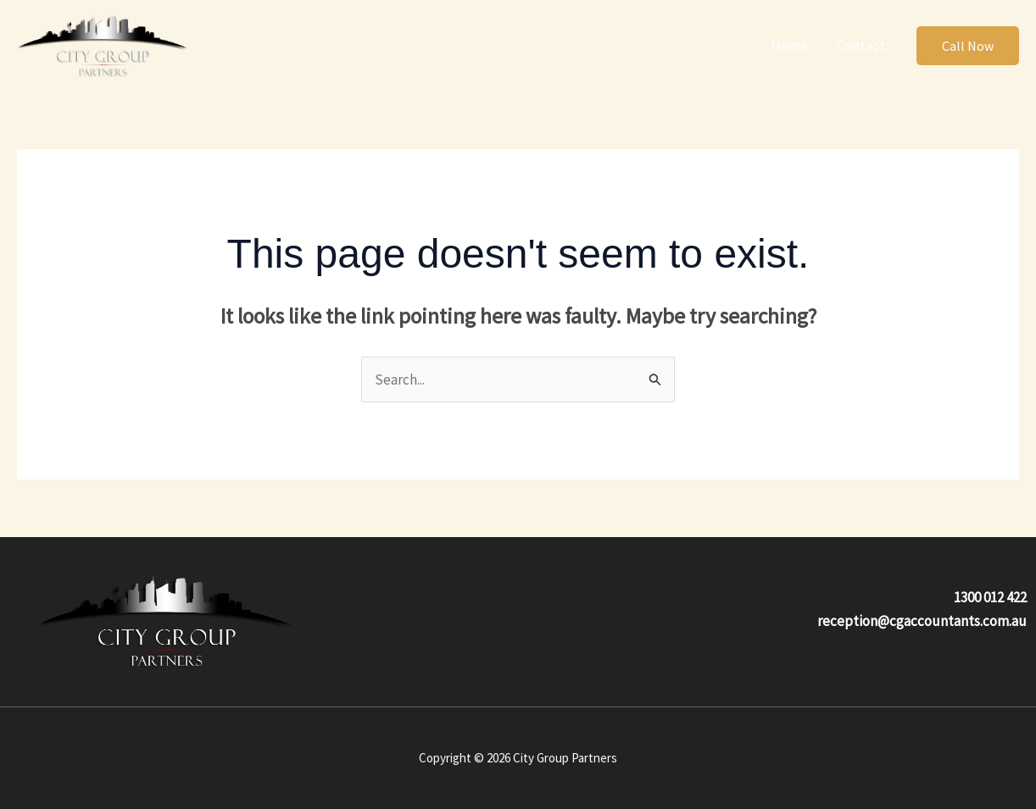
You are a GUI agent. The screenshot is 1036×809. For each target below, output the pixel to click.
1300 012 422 (990, 597)
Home (789, 45)
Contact (861, 45)
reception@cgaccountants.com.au (922, 621)
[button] (967, 45)
